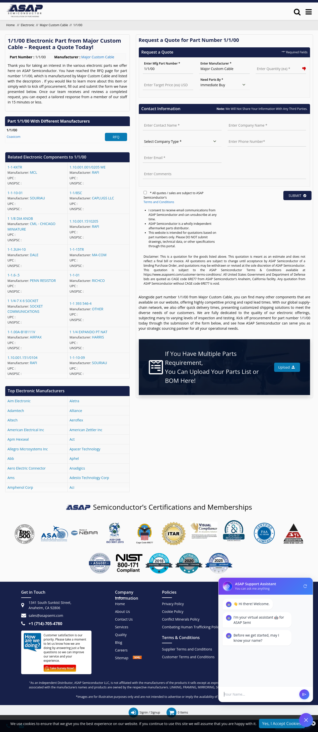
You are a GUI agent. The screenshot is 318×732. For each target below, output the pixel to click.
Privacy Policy (173, 603)
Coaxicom (13, 137)
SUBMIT (297, 195)
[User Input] (259, 694)
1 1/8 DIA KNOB (20, 218)
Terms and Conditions (159, 202)
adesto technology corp (89, 477)
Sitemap (124, 657)
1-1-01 (75, 275)
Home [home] (10, 25)
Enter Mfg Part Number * (162, 63)
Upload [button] (286, 367)
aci (72, 487)
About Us (122, 611)
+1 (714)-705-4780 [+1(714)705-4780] (45, 623)
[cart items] (177, 712)
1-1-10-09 (77, 357)
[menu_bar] (309, 11)
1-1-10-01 (15, 192)
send (304, 694)
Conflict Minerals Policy (181, 619)
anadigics (77, 468)
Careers (121, 650)
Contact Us (124, 619)
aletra (74, 401)
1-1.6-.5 (13, 275)
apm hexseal (18, 439)
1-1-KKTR (14, 167)
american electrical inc (25, 429)
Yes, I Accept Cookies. (282, 723)
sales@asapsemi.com (46, 615)
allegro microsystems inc (27, 449)
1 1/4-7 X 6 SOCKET (22, 300)
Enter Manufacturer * (215, 63)
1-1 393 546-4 (80, 303)
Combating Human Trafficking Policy (191, 627)
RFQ (116, 137)
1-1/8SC (76, 192)
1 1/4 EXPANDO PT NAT (88, 331)
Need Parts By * (211, 80)
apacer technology (85, 449)
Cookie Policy (172, 611)
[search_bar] (297, 11)
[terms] (145, 192)
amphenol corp (20, 487)
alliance (76, 410)
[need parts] (224, 85)
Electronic (27, 25)
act (72, 439)
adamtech (15, 410)
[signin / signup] (144, 712)
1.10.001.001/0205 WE (88, 167)
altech (12, 420)
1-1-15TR (77, 249)
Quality (121, 634)
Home (120, 603)
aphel (74, 458)
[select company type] (182, 142)
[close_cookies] (313, 723)
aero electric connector (26, 468)
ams (11, 477)
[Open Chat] (306, 720)
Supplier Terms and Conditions (187, 649)
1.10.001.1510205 (84, 221)
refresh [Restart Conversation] (305, 586)
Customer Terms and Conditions (188, 656)
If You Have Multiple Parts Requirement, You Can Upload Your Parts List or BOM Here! (212, 367)
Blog (118, 642)
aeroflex (76, 420)
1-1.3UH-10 (16, 249)
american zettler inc (86, 429)
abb (10, 458)
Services (121, 627)
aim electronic (19, 401)
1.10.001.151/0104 (22, 357)
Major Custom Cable (54, 25)
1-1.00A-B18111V (21, 331)
